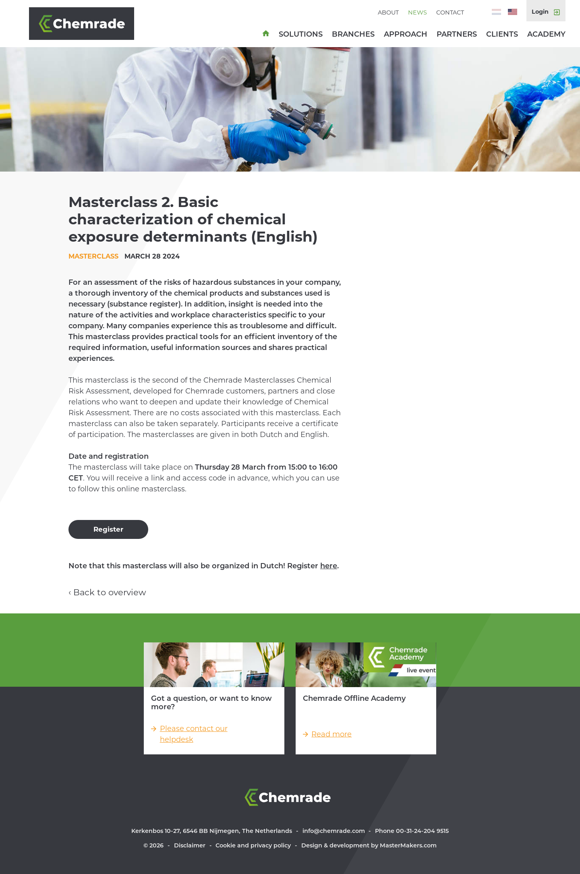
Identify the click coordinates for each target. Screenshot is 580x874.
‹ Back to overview (107, 592)
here (328, 565)
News (417, 12)
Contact (450, 12)
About (388, 12)
